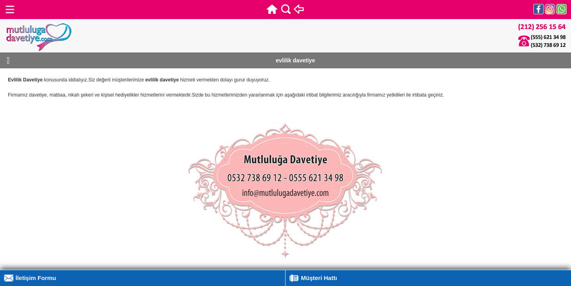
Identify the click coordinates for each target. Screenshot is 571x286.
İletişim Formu (35, 277)
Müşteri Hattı (319, 277)
